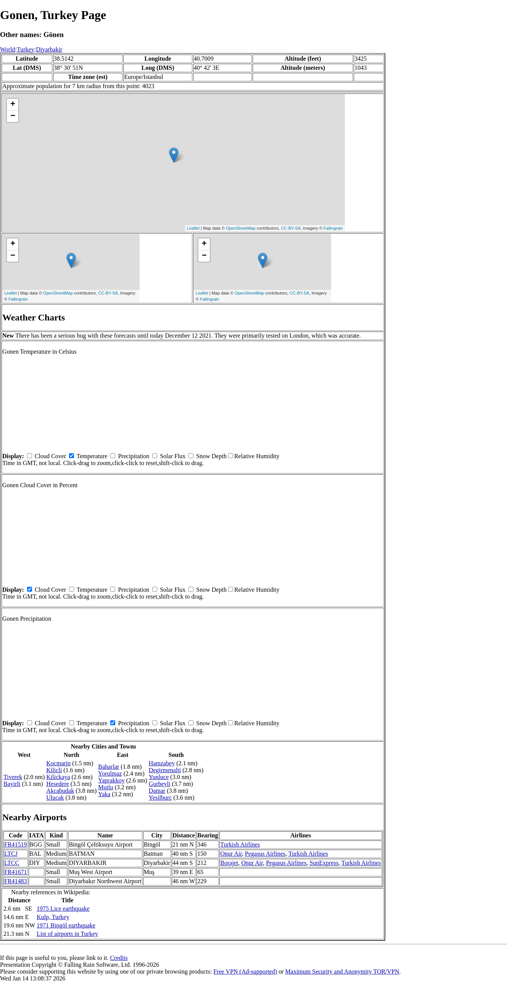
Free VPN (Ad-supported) (245, 971)
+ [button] (12, 104)
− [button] (12, 116)
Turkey (25, 49)
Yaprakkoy (111, 780)
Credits (118, 958)
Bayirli (11, 784)
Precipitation (133, 456)
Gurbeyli (160, 784)
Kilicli (54, 770)
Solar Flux (172, 456)
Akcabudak (60, 790)
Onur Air (231, 853)
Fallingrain (333, 228)
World (7, 49)
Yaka (104, 794)
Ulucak (55, 797)
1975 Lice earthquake (63, 908)
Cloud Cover (50, 456)
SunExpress (323, 863)
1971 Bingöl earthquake (66, 925)
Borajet (229, 863)
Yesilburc (160, 797)
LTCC (11, 863)
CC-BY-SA (291, 228)
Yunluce (159, 777)
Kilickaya (58, 777)
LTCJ (11, 853)
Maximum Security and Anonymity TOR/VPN (342, 971)
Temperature (92, 456)
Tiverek (12, 777)
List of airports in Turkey (67, 933)
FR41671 (15, 872)
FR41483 (15, 881)
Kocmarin (58, 763)
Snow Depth (211, 456)
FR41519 (15, 844)
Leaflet (193, 228)
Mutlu (105, 787)
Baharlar (108, 766)
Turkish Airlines (240, 844)
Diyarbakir (49, 49)
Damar (157, 790)
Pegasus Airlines (265, 853)
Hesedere (57, 784)
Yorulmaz (110, 773)
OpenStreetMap (241, 228)
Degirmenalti (165, 770)
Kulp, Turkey (53, 917)
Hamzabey (162, 763)
